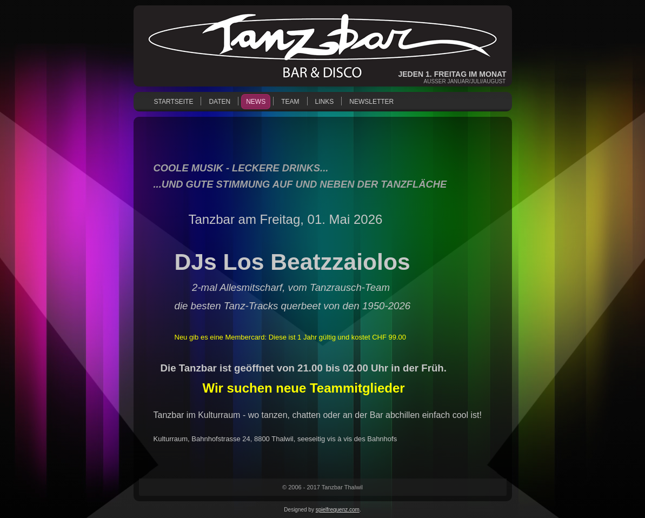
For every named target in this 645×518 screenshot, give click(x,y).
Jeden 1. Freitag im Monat (452, 74)
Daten (219, 101)
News (255, 101)
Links (324, 101)
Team (290, 101)
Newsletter (371, 101)
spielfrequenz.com (338, 510)
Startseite (174, 101)
